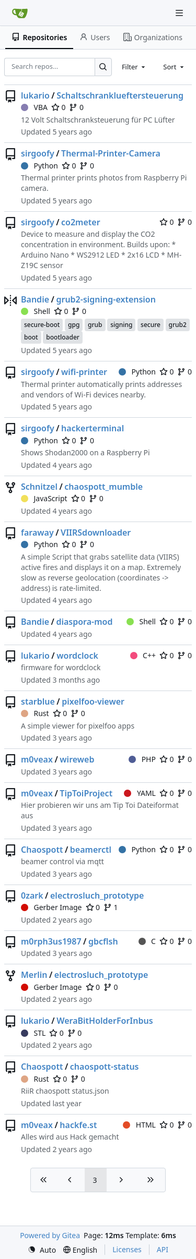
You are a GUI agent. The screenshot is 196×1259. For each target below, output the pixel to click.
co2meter (80, 222)
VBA (34, 107)
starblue (38, 701)
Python (39, 166)
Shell (35, 311)
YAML (140, 793)
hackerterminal (92, 428)
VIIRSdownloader (96, 532)
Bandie (35, 299)
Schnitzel (39, 486)
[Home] (19, 13)
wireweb (77, 759)
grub (95, 324)
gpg (73, 324)
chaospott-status (104, 1066)
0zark (32, 895)
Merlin (34, 975)
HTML (139, 1125)
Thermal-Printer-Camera (110, 153)
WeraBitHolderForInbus (104, 1020)
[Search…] (103, 67)
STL (33, 1033)
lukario (35, 95)
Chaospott (42, 849)
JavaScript (44, 498)
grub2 (178, 324)
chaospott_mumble (103, 486)
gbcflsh (103, 941)
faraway (37, 532)
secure (150, 324)
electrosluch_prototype (97, 895)
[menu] (42, 1250)
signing (121, 324)
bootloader (62, 337)
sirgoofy (37, 153)
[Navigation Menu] (180, 12)
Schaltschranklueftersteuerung (119, 95)
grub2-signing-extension (106, 299)
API (162, 1249)
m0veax (37, 759)
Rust (35, 713)
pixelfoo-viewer (93, 701)
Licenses (127, 1249)
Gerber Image (51, 907)
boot (31, 337)
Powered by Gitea (50, 1235)
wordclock (77, 655)
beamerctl (90, 849)
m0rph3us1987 (51, 941)
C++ (143, 655)
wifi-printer (84, 372)
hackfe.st (78, 1125)
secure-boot (42, 324)
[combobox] (134, 67)
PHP (142, 759)
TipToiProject (86, 793)
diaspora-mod (84, 621)
